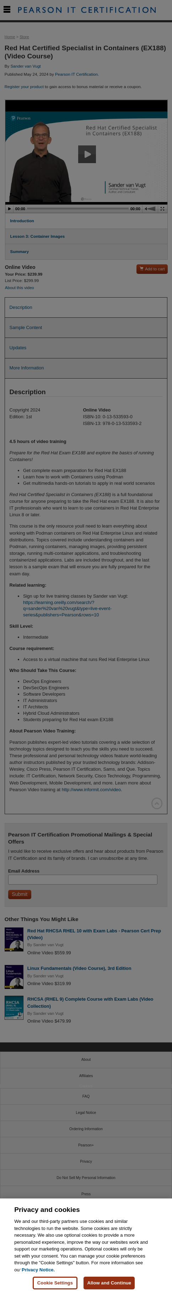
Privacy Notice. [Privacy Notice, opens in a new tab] (38, 1269)
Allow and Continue (109, 1283)
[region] (86, 1246)
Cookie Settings (55, 1283)
